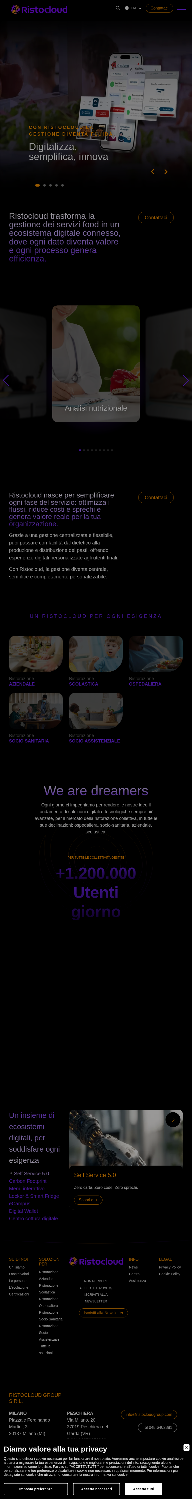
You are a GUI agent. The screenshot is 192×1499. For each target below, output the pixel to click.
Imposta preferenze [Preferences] (35, 1489)
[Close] (187, 1447)
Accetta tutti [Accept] (143, 1489)
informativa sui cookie (111, 1475)
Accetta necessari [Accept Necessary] (96, 1489)
